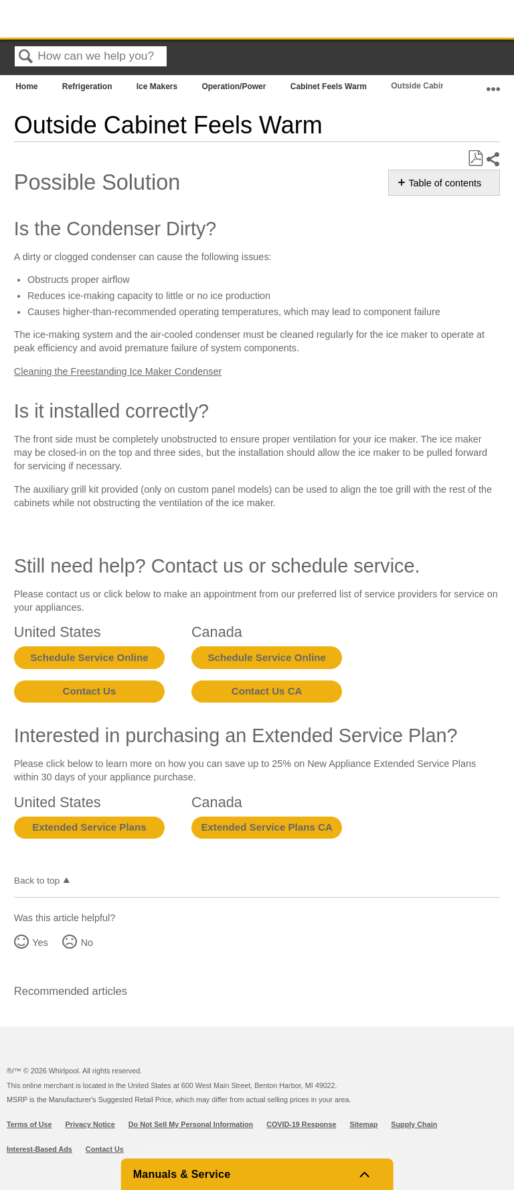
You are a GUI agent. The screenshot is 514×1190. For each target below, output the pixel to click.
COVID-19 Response (301, 1124)
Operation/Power (234, 86)
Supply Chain (414, 1124)
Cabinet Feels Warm (329, 86)
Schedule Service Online (89, 657)
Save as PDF (475, 158)
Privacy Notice (90, 1124)
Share (492, 159)
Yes (40, 942)
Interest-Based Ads (39, 1149)
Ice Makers (158, 86)
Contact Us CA (267, 691)
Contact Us (89, 691)
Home (27, 86)
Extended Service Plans (89, 827)
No (87, 942)
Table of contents (444, 183)
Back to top (37, 881)
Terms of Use (29, 1124)
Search (26, 57)
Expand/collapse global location (493, 83)
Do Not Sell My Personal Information (190, 1124)
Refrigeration (88, 86)
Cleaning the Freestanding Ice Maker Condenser (118, 371)
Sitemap (363, 1124)
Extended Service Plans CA (267, 827)
